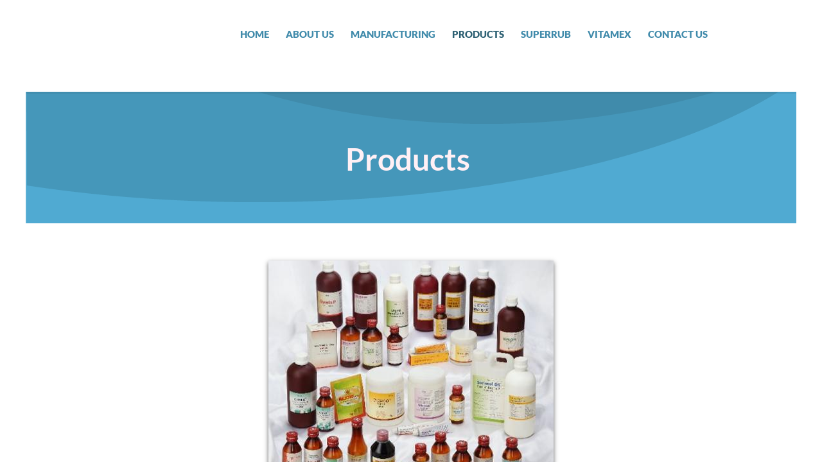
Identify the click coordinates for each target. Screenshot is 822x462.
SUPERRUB (546, 34)
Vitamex (609, 34)
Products (478, 34)
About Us (310, 34)
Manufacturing (393, 34)
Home (254, 34)
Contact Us (678, 34)
